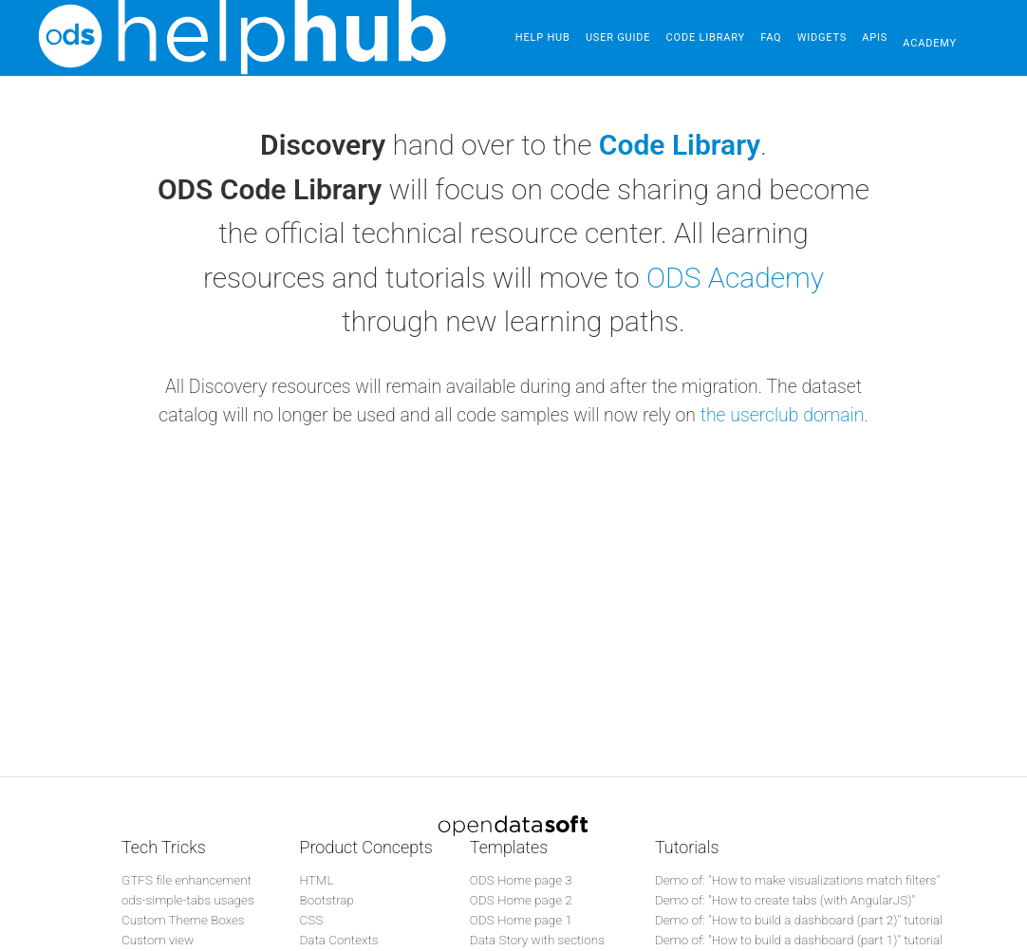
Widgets (836, 37)
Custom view (157, 939)
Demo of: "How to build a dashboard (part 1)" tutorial (799, 939)
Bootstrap (326, 899)
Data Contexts (338, 939)
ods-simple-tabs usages (187, 899)
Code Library (712, 37)
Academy (951, 37)
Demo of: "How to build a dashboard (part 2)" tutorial (799, 919)
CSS (311, 919)
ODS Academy (735, 277)
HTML (316, 879)
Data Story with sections (537, 939)
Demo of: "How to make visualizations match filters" (797, 879)
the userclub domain (782, 415)
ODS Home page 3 (521, 879)
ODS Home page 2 (521, 899)
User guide (622, 37)
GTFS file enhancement (186, 879)
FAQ (782, 37)
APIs (893, 37)
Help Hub (542, 37)
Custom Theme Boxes (183, 919)
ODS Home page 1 (521, 919)
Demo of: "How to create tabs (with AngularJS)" (785, 899)
